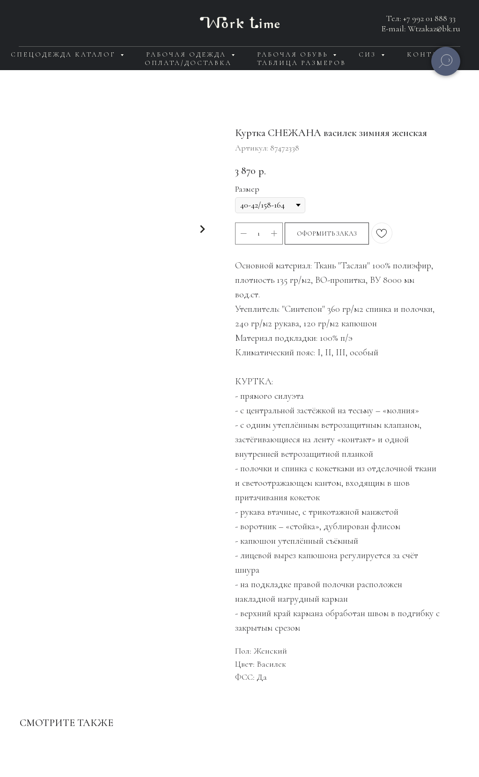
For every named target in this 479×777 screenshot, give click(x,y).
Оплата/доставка (188, 63)
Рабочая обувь (294, 54)
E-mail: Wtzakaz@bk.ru (421, 28)
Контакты (432, 54)
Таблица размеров (301, 63)
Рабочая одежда (187, 54)
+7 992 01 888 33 (429, 18)
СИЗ (369, 54)
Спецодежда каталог (64, 54)
